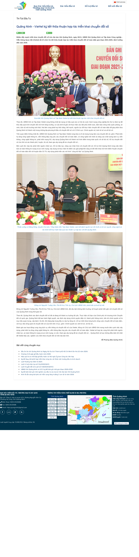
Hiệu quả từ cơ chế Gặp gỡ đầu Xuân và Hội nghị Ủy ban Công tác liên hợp (47, 356)
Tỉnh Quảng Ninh (57, 396)
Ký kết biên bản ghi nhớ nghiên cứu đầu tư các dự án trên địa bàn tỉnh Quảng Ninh (50, 372)
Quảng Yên (62, 405)
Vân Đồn (52, 408)
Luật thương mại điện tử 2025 (31, 362)
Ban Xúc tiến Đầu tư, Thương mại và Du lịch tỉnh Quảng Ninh (43, 8)
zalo (8, 412)
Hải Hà (61, 408)
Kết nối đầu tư (115, 6)
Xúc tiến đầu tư (67, 6)
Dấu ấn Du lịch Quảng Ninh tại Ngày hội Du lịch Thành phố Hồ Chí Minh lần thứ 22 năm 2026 (54, 351)
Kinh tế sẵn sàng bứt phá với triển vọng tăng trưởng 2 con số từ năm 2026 (47, 374)
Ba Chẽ (61, 411)
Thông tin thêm (121, 423)
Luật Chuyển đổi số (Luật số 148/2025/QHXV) (37, 367)
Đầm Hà (52, 414)
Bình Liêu (62, 414)
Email (49, 33)
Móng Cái (61, 402)
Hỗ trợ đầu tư (91, 6)
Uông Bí (52, 402)
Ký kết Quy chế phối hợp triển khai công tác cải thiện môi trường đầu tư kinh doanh (50, 359)
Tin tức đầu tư (24, 18)
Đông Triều (52, 405)
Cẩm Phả (62, 399)
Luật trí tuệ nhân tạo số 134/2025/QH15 (35, 364)
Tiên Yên (52, 411)
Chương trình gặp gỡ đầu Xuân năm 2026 (36, 354)
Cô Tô (52, 417)
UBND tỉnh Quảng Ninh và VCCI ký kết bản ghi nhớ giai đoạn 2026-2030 (47, 369)
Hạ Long (52, 399)
